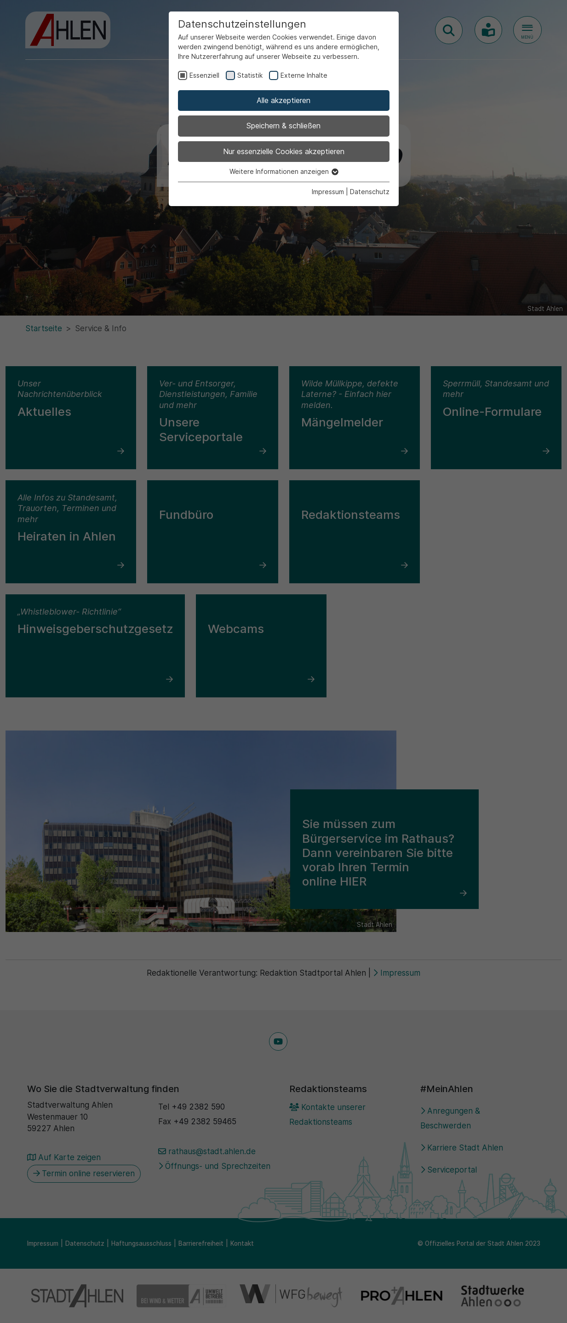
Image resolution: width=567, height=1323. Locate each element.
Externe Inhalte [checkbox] (304, 75)
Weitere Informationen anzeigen (283, 171)
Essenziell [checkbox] (204, 75)
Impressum (328, 192)
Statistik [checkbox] (250, 75)
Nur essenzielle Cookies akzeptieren (283, 151)
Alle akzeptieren (283, 100)
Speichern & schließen (283, 125)
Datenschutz (369, 192)
